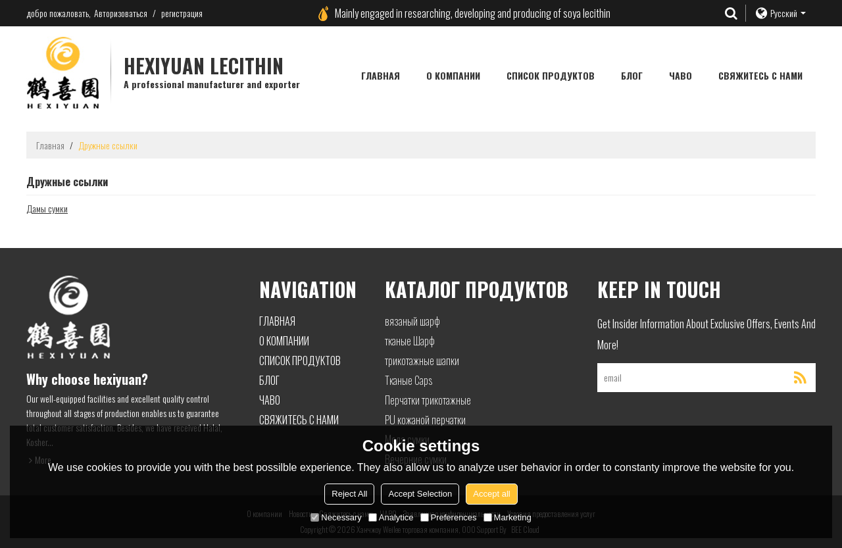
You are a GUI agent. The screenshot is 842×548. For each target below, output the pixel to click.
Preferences (448, 517)
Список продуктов (551, 75)
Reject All (349, 494)
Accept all (491, 494)
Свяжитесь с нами (760, 75)
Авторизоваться (120, 13)
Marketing (507, 517)
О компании (453, 75)
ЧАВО (680, 75)
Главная (380, 75)
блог (632, 75)
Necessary (335, 517)
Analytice (391, 517)
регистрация (182, 13)
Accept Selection (420, 494)
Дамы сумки (47, 208)
